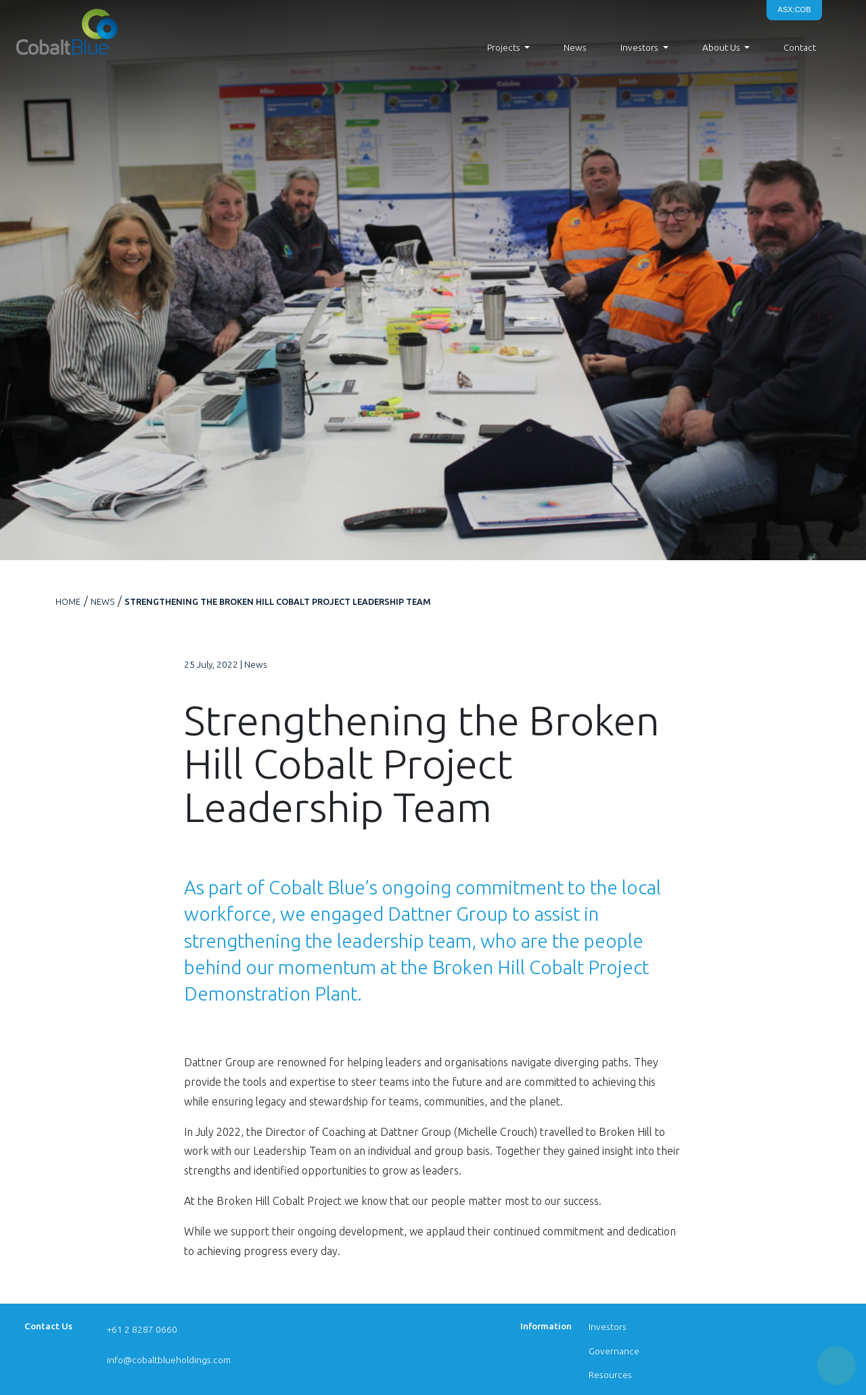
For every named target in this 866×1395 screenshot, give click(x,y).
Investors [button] (639, 47)
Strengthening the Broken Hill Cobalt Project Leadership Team (277, 601)
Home (68, 601)
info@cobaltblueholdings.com (169, 1359)
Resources (610, 1374)
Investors (607, 1326)
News (575, 47)
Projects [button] (503, 47)
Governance (614, 1351)
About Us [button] (721, 47)
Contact (799, 47)
